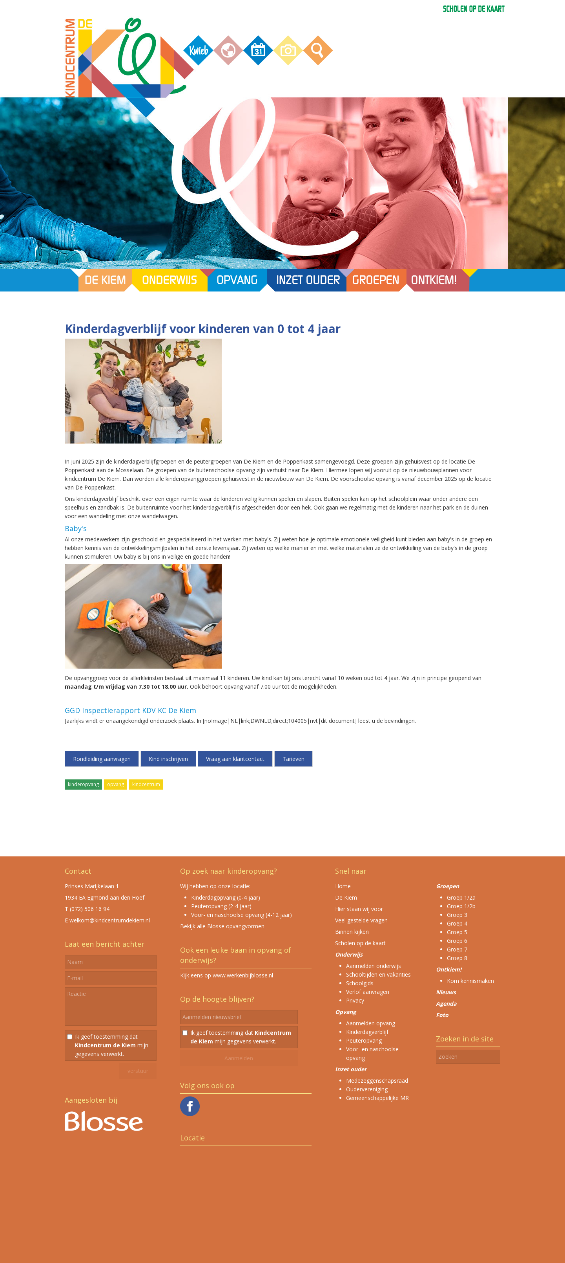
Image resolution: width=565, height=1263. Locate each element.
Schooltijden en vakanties (378, 974)
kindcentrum (146, 784)
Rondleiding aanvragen (102, 759)
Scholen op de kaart (360, 943)
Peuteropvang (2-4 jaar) (221, 906)
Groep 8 (457, 958)
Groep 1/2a (461, 897)
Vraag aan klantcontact (235, 759)
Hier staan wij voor (359, 909)
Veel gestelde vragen (361, 920)
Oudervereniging (367, 1089)
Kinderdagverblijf (367, 1032)
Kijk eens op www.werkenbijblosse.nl (226, 975)
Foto (442, 1015)
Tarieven (293, 759)
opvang (115, 784)
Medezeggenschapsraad (377, 1080)
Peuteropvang (364, 1040)
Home (343, 886)
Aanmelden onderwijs (373, 966)
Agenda (446, 1003)
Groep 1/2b (461, 906)
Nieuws (446, 992)
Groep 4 (457, 923)
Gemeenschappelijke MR (377, 1098)
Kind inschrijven (168, 759)
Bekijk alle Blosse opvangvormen (222, 926)
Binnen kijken (352, 931)
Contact (78, 871)
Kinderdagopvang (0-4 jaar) (225, 897)
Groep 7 (457, 949)
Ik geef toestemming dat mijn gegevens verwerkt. (111, 1045)
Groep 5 (457, 932)
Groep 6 (457, 940)
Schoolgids (360, 983)
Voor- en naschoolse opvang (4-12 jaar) (241, 914)
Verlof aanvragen (367, 991)
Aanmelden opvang (370, 1023)
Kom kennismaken (470, 980)
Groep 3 (457, 914)
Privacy (355, 1000)
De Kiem (346, 897)
